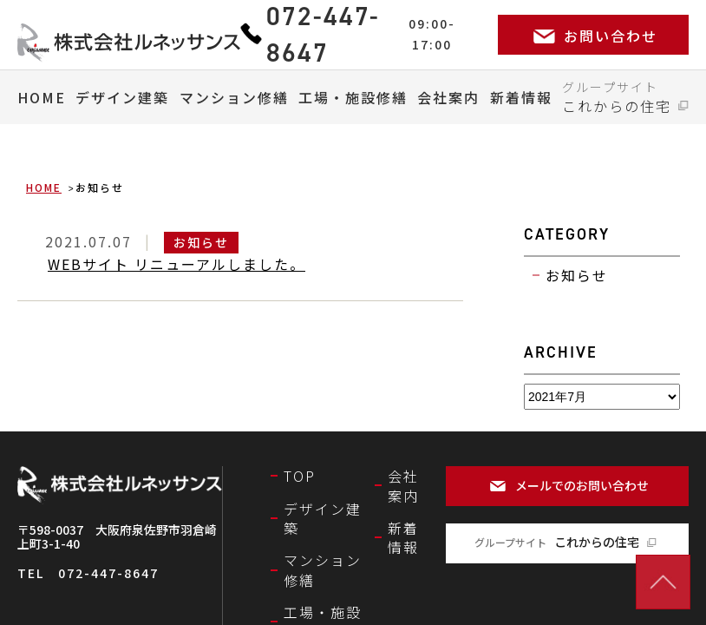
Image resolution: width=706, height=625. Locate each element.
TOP (300, 475)
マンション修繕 (234, 97)
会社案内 (448, 97)
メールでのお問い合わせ (582, 485)
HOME (41, 97)
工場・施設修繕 (353, 97)
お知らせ (577, 275)
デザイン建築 (122, 97)
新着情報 (521, 97)
